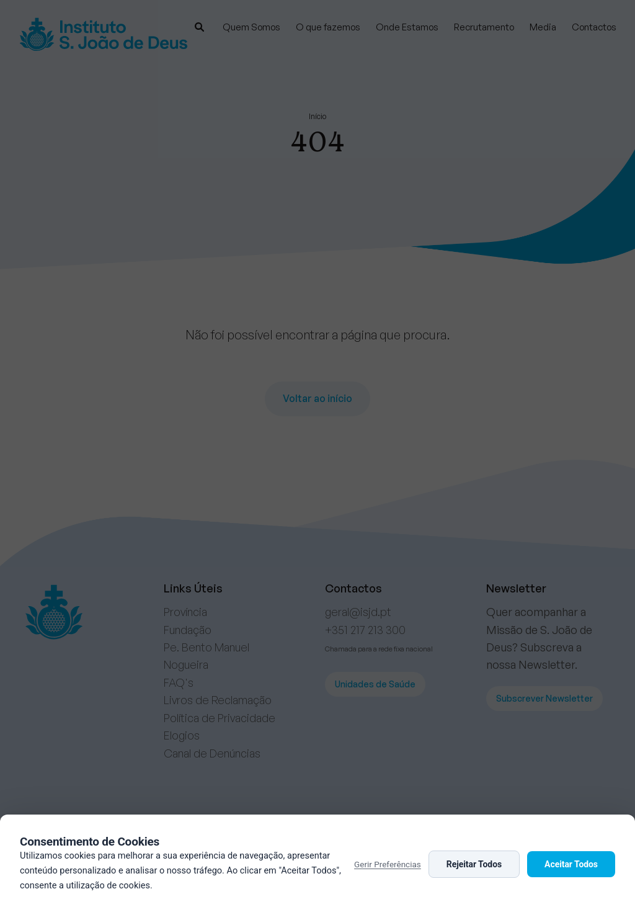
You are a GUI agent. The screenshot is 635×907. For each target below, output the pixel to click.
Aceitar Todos (571, 864)
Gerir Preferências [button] (387, 864)
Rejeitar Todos (474, 864)
